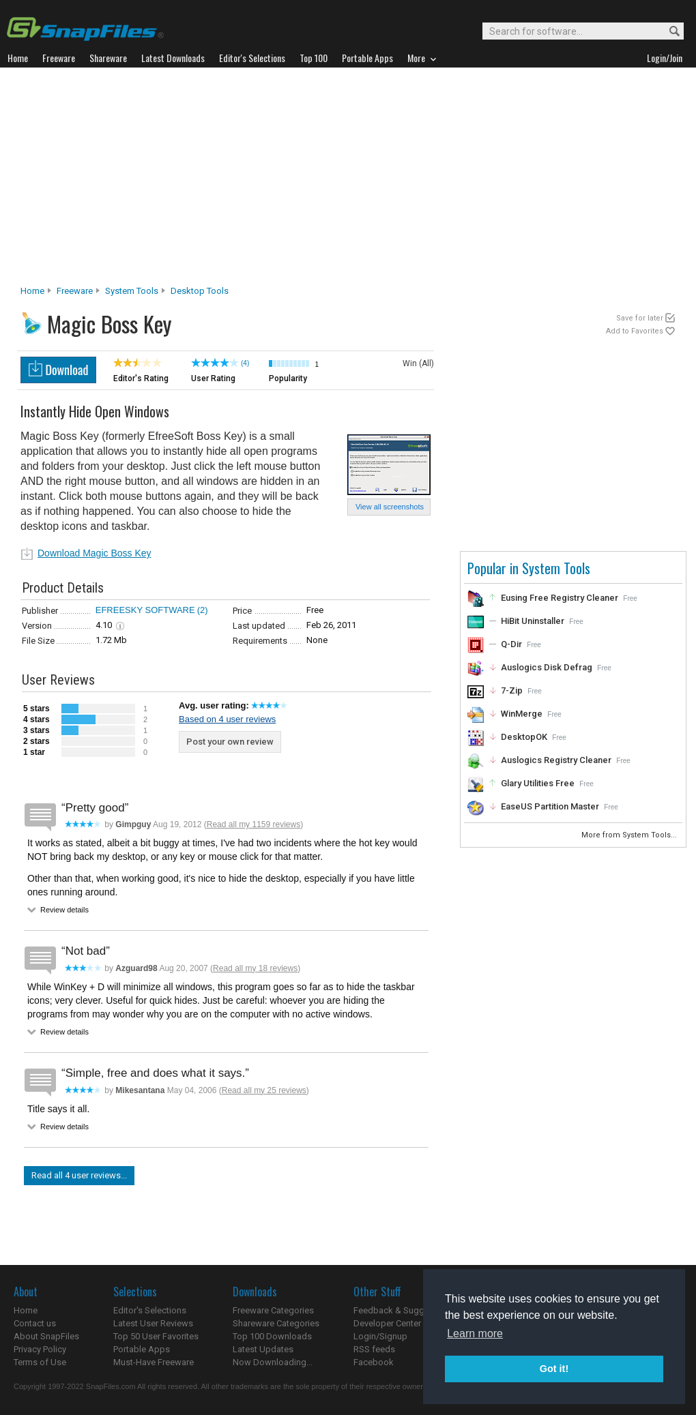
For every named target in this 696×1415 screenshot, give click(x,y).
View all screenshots (390, 507)
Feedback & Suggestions (403, 1310)
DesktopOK (524, 737)
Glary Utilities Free (538, 783)
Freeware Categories (273, 1310)
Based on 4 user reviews (227, 719)
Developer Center (387, 1323)
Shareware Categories (276, 1323)
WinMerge (521, 714)
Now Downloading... (273, 1362)
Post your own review (230, 741)
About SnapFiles (46, 1336)
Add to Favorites (634, 331)
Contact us (35, 1323)
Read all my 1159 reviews (253, 824)
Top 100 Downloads (272, 1336)
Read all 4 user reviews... (79, 1175)
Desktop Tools (200, 291)
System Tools (131, 291)
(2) (202, 610)
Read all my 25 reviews (264, 1090)
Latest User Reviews (153, 1323)
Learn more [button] (475, 1333)
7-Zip (512, 690)
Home (32, 291)
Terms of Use (40, 1362)
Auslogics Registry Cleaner (556, 760)
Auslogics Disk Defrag (546, 667)
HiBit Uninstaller (532, 621)
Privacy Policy (40, 1349)
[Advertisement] (348, 180)
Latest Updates (263, 1349)
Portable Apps (141, 1349)
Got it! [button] (554, 1368)
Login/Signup (380, 1336)
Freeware (75, 291)
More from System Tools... (630, 835)
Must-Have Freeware (153, 1362)
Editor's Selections (149, 1310)
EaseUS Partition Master (550, 806)
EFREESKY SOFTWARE (145, 610)
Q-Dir (511, 644)
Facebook (373, 1362)
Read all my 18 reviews (255, 968)
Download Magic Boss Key (94, 553)
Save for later (639, 318)
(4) (245, 363)
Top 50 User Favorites (156, 1336)
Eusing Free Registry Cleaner (559, 598)
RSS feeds (374, 1349)
